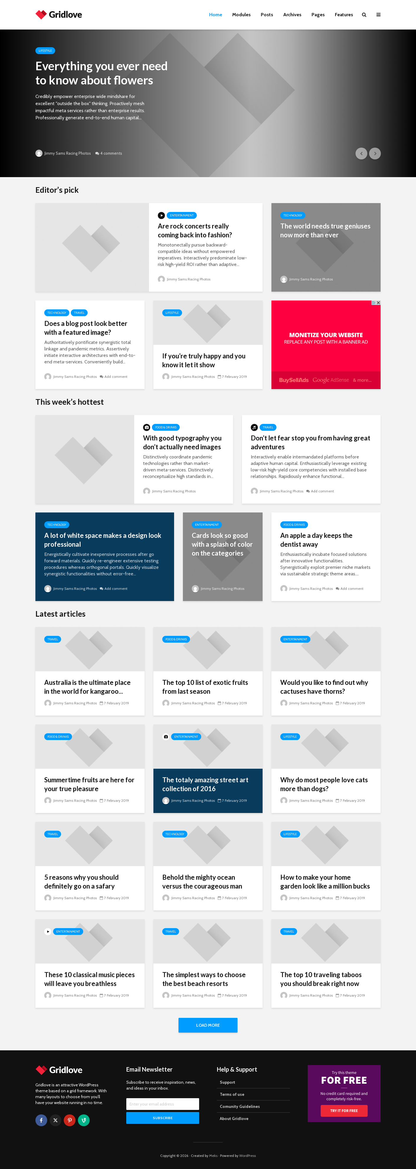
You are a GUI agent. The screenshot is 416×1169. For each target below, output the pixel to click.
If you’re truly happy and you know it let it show (203, 360)
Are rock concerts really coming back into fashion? (195, 230)
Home (215, 14)
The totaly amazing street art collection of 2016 (205, 784)
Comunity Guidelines (240, 1106)
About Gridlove (234, 1118)
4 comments (111, 153)
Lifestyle (45, 51)
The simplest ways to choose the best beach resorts (204, 979)
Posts (267, 14)
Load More (208, 1025)
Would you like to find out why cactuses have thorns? (324, 686)
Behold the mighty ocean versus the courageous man (202, 881)
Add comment (115, 376)
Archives (292, 14)
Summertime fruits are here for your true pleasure (89, 784)
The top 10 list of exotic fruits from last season (205, 686)
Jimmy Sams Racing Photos (63, 153)
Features (344, 14)
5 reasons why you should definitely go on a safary (81, 881)
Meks (213, 1155)
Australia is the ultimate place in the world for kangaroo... (87, 686)
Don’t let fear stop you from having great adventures (310, 442)
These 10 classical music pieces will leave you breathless (89, 979)
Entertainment (182, 215)
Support (227, 1082)
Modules (241, 14)
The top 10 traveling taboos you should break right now (321, 979)
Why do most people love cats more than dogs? (324, 784)
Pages (318, 14)
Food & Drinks (165, 427)
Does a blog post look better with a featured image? (85, 327)
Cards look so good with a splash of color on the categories (222, 544)
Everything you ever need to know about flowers (101, 73)
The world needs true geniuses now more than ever (325, 230)
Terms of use (232, 1094)
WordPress (247, 1155)
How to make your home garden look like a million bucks (325, 881)
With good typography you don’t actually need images (182, 442)
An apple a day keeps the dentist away (316, 539)
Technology (293, 215)
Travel (79, 313)
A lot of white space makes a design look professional (102, 539)
